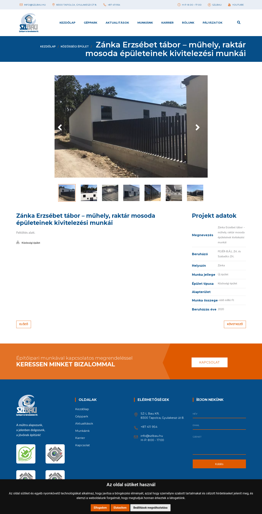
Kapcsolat (209, 361)
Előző (23, 323)
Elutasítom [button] (120, 507)
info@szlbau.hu (152, 435)
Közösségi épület (75, 46)
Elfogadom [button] (100, 507)
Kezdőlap (48, 46)
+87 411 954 (149, 426)
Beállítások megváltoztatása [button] (150, 507)
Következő (235, 323)
